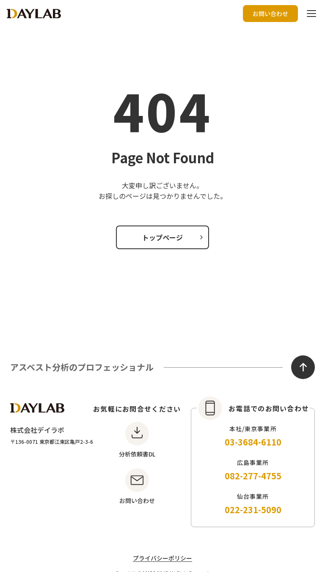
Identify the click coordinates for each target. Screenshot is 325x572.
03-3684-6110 (253, 442)
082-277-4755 (253, 476)
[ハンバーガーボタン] (311, 13)
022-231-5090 (253, 509)
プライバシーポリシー (162, 558)
